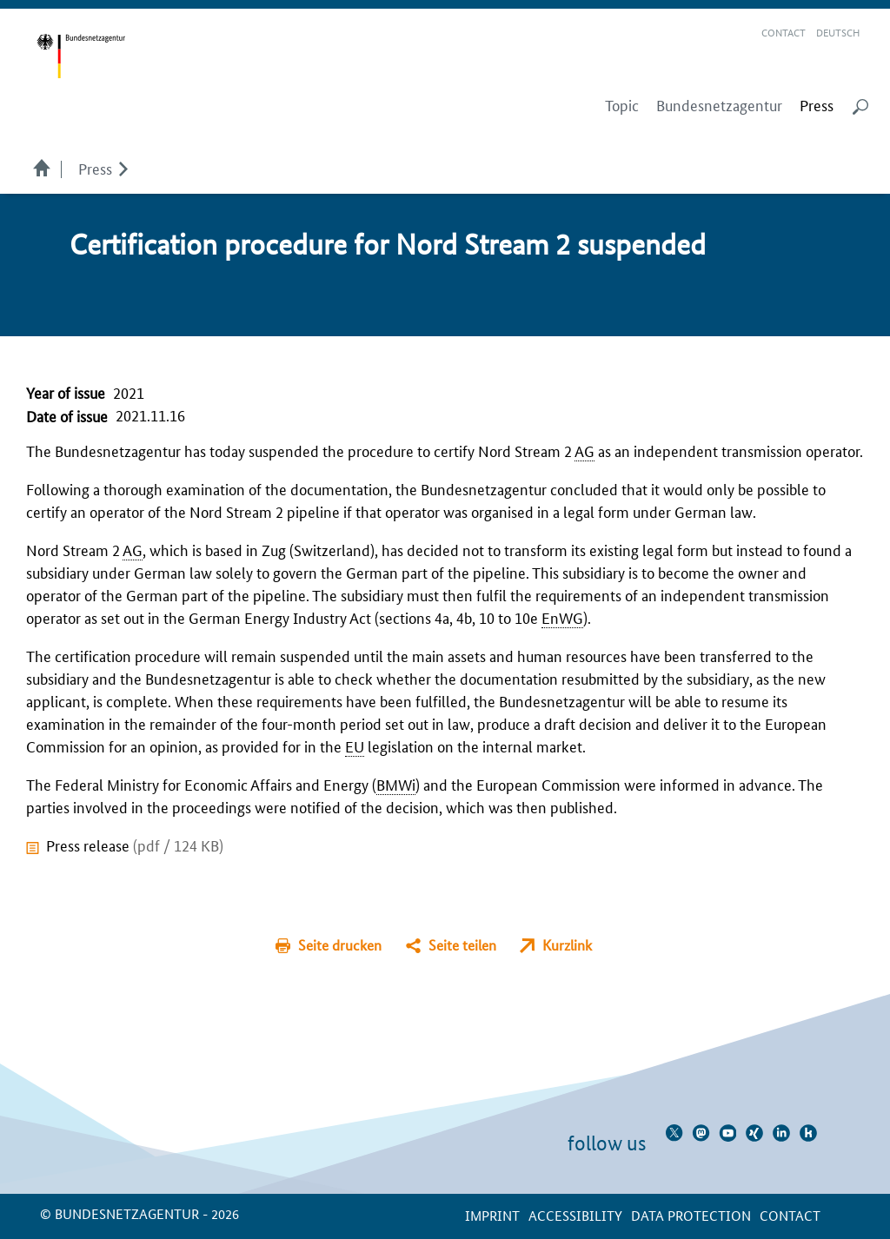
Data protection (691, 1215)
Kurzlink (567, 945)
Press (95, 167)
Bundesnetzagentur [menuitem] (719, 105)
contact (790, 1215)
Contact (783, 31)
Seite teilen (462, 945)
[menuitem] (817, 105)
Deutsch (838, 31)
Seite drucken (340, 945)
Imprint (492, 1215)
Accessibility (575, 1215)
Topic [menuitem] (622, 105)
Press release (134, 844)
